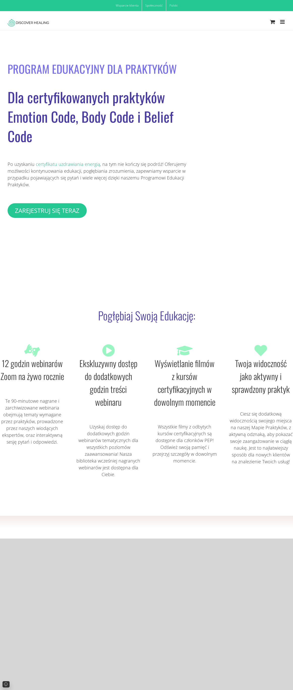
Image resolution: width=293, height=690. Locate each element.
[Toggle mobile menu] (282, 21)
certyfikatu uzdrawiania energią (68, 164)
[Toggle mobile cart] (272, 21)
